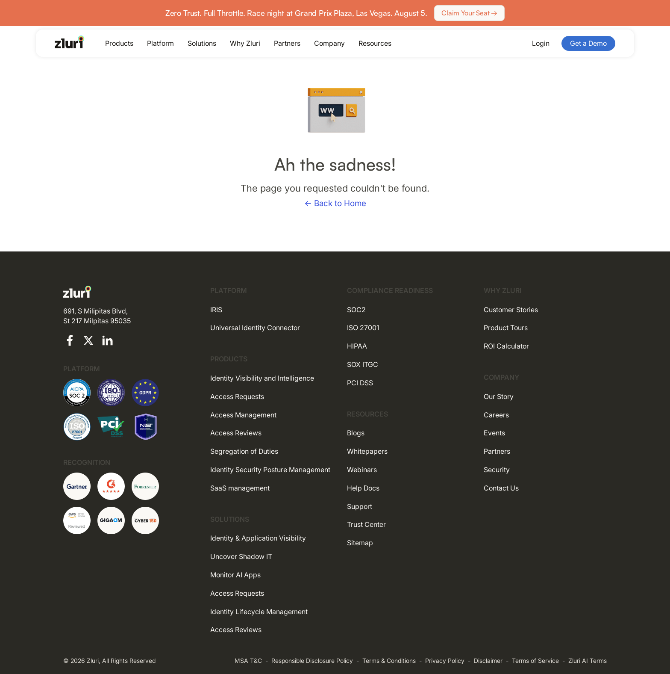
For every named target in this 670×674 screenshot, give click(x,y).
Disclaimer (488, 660)
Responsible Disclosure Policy (312, 660)
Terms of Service (535, 660)
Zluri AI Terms (587, 660)
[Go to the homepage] (70, 41)
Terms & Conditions (389, 660)
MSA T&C (248, 660)
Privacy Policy (444, 660)
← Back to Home (335, 203)
